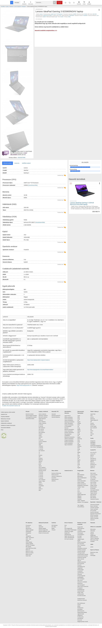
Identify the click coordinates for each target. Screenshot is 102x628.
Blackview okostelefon (70, 437)
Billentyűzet (80, 476)
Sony (78, 461)
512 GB (72, 209)
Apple (78, 415)
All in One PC (93, 452)
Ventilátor (92, 541)
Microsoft (92, 424)
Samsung (79, 438)
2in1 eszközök (93, 427)
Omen (40, 462)
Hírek (2, 429)
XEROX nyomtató (94, 518)
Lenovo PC (92, 454)
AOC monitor (93, 484)
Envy (40, 464)
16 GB (85, 14)
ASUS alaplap (29, 542)
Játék (91, 544)
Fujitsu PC (92, 466)
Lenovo (41, 14)
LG (78, 454)
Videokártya (28, 531)
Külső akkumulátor (81, 480)
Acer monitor (93, 477)
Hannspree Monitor (94, 490)
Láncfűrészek (81, 572)
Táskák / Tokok (80, 487)
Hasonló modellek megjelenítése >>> (46, 30)
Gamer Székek (80, 482)
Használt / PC (55, 411)
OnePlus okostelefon (69, 432)
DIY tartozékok (80, 543)
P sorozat (41, 475)
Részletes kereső (59, 2)
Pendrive (79, 479)
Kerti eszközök (80, 563)
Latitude (40, 437)
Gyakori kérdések (5, 421)
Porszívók (79, 620)
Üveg (78, 418)
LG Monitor (92, 479)
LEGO (91, 547)
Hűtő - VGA (28, 539)
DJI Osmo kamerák (69, 539)
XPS (40, 438)
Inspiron (40, 434)
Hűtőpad (79, 497)
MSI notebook (42, 427)
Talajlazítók (79, 568)
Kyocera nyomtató (94, 512)
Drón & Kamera (69, 522)
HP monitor (92, 476)
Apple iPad (92, 414)
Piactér (27, 411)
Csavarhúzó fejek (82, 531)
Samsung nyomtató (94, 504)
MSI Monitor (93, 496)
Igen (56, 16)
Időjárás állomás (94, 536)
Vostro (40, 435)
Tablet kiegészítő (94, 420)
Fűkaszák (79, 574)
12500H (74, 14)
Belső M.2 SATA (29, 551)
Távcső (92, 532)
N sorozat (41, 472)
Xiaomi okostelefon (69, 420)
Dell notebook (42, 432)
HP (91, 421)
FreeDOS (85, 15)
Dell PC (92, 455)
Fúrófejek (80, 530)
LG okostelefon (68, 426)
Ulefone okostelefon (69, 438)
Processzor (28, 525)
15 (39, 452)
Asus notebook (42, 467)
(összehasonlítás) (33, 185)
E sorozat (41, 426)
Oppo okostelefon (69, 444)
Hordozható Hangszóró (95, 445)
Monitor (92, 470)
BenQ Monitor (93, 487)
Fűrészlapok (81, 533)
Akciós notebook (42, 414)
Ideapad (40, 443)
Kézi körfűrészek (82, 603)
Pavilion (40, 455)
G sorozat (41, 440)
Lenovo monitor (93, 474)
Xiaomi (79, 431)
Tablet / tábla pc (94, 411)
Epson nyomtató (94, 506)
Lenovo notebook (42, 441)
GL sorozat (41, 430)
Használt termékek (30, 418)
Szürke (61, 16)
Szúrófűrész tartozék (82, 548)
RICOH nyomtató (94, 515)
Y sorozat (41, 447)
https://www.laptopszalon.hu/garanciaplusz (38, 360)
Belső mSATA (29, 554)
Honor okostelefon (69, 431)
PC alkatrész (29, 522)
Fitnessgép (92, 555)
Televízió (92, 522)
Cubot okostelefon (69, 443)
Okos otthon (55, 470)
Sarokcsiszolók (81, 591)
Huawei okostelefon (69, 425)
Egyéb (78, 421)
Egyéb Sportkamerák (70, 536)
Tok (78, 420)
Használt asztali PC (56, 415)
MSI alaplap (28, 546)
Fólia (78, 417)
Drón (66, 525)
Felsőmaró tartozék (81, 557)
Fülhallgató (92, 444)
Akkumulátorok (81, 528)
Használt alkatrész (56, 417)
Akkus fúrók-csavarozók (82, 586)
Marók (80, 606)
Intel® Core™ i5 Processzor (57, 14)
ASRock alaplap (30, 543)
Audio (92, 438)
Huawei (79, 423)
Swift (40, 487)
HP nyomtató (93, 510)
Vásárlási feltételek (5, 416)
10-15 (78, 488)
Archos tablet (93, 426)
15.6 (78, 490)
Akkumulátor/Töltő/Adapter (71, 530)
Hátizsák (79, 493)
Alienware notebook (43, 415)
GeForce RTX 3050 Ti (47, 15)
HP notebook (42, 450)
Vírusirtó (53, 530)
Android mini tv (69, 470)
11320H (82, 207)
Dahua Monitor (93, 491)
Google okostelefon (69, 440)
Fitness (92, 554)
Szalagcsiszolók (81, 598)
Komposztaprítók (81, 575)
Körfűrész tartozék (81, 549)
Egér (78, 473)
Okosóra (66, 428)
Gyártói (44, 16)
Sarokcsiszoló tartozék (82, 556)
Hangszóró (92, 441)
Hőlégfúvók (80, 615)
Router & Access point (44, 533)
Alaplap (27, 540)
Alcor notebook (42, 421)
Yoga (40, 444)
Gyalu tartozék (80, 559)
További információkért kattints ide (11, 405)
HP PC (91, 457)
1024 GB (94, 14)
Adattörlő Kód (4, 414)
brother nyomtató (94, 516)
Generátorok (80, 618)
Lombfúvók (79, 571)
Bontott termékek (29, 414)
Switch (40, 482)
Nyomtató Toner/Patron (95, 513)
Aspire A (40, 488)
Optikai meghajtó (29, 530)
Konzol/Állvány (80, 506)
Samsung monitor (94, 480)
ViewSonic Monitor (94, 499)
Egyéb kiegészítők (81, 494)
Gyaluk (81, 604)
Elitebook (41, 459)
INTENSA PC (93, 464)
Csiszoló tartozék (81, 551)
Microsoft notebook (43, 417)
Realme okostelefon (69, 441)
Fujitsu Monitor (93, 493)
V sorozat (41, 449)
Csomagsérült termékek (31, 417)
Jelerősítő (41, 526)
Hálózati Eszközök (43, 522)
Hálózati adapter (42, 528)
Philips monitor (93, 485)
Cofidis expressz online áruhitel (8, 412)
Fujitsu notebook (42, 423)
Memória (28, 526)
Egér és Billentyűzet (81, 477)
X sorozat (41, 473)
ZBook (40, 466)
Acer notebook (42, 479)
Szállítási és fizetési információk (8, 425)
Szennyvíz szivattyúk (82, 581)
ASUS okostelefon (69, 418)
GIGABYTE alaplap (30, 545)
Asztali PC (93, 450)
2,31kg (69, 16)
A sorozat (41, 424)
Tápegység (28, 536)
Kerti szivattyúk (80, 578)
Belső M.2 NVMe (30, 552)
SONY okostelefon (69, 423)
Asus (91, 415)
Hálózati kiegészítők (43, 530)
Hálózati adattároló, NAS (44, 531)
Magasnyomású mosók (82, 621)
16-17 (78, 491)
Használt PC (93, 458)
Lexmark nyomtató (94, 507)
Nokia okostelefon (69, 417)
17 (39, 453)
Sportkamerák (68, 534)
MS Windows (55, 525)
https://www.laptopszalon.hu (24, 385)
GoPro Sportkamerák (69, 537)
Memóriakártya (80, 474)
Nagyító (92, 533)
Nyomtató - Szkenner (95, 502)
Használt (54, 414)
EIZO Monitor (93, 494)
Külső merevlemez (81, 484)
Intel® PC (92, 467)
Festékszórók (80, 617)
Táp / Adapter (80, 505)
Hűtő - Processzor (30, 537)
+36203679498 (21, 157)
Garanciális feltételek (5, 427)
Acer (91, 432)
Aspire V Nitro (42, 481)
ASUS (91, 430)
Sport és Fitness (94, 549)
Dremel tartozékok (82, 542)
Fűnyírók (79, 565)
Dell (91, 435)
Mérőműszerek (80, 610)
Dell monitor (93, 473)
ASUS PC (92, 463)
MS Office (54, 526)
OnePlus (79, 446)
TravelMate (41, 485)
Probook (40, 458)
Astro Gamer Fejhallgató (95, 447)
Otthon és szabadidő (95, 526)
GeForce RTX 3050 (87, 209)
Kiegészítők (80, 470)
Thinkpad (41, 446)
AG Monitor (93, 488)
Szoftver (54, 522)
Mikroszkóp (93, 529)
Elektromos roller (94, 552)
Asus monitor (93, 482)
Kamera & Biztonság (56, 473)
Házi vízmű (79, 580)
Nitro (40, 490)
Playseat (79, 499)
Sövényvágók (81, 569)
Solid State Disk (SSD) (31, 548)
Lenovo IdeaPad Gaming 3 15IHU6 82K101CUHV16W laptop (82, 203)
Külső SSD (28, 555)
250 (39, 456)
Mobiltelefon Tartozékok (82, 485)
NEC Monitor (93, 497)
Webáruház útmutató (5, 418)
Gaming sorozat (42, 470)
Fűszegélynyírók (81, 566)
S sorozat (41, 478)
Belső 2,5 (28, 549)
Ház (27, 534)
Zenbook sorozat (42, 469)
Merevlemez (28, 528)
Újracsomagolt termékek (31, 415)
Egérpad (79, 496)
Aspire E (40, 484)
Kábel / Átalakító (81, 500)
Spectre (40, 461)
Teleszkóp (92, 530)
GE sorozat (41, 429)
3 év (97, 15)
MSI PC (92, 461)
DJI (65, 526)
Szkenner (92, 519)
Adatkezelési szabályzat (6, 423)
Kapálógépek (80, 577)
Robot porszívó (55, 474)
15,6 (60, 15)
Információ (30, 3)
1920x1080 (71, 15)
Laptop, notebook (43, 411)
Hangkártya (28, 533)
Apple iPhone (68, 415)
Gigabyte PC (93, 460)
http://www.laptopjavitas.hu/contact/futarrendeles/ (40, 369)
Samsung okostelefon (69, 421)
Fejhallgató (92, 442)
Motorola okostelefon (69, 429)
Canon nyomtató (94, 509)
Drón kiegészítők (68, 528)
